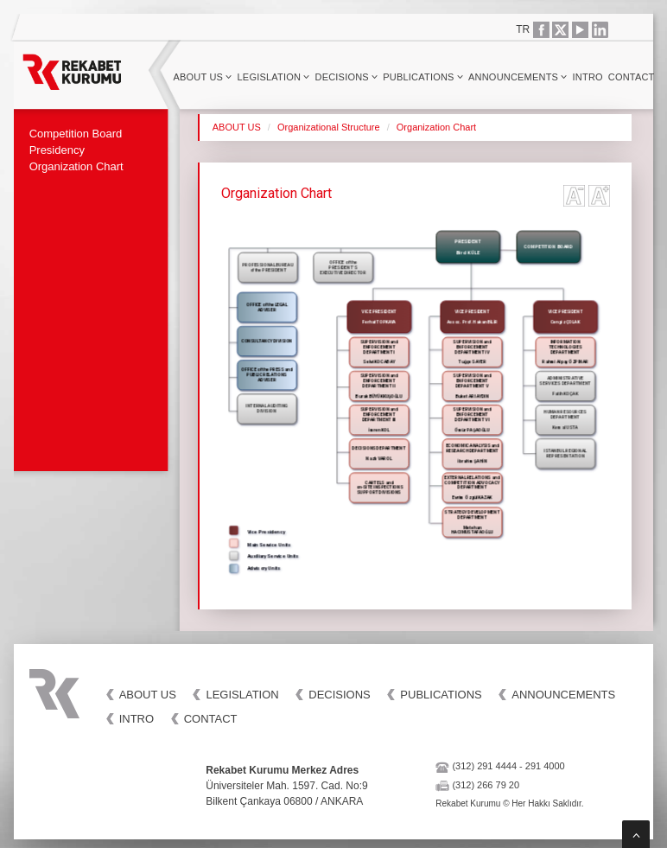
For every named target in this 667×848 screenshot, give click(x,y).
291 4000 (545, 766)
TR (523, 29)
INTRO (588, 77)
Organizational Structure (328, 127)
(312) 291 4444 (484, 766)
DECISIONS (346, 77)
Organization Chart (76, 166)
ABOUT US (202, 77)
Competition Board (76, 133)
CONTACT (631, 77)
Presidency (57, 149)
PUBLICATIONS (423, 77)
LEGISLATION (274, 77)
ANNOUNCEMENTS (518, 77)
